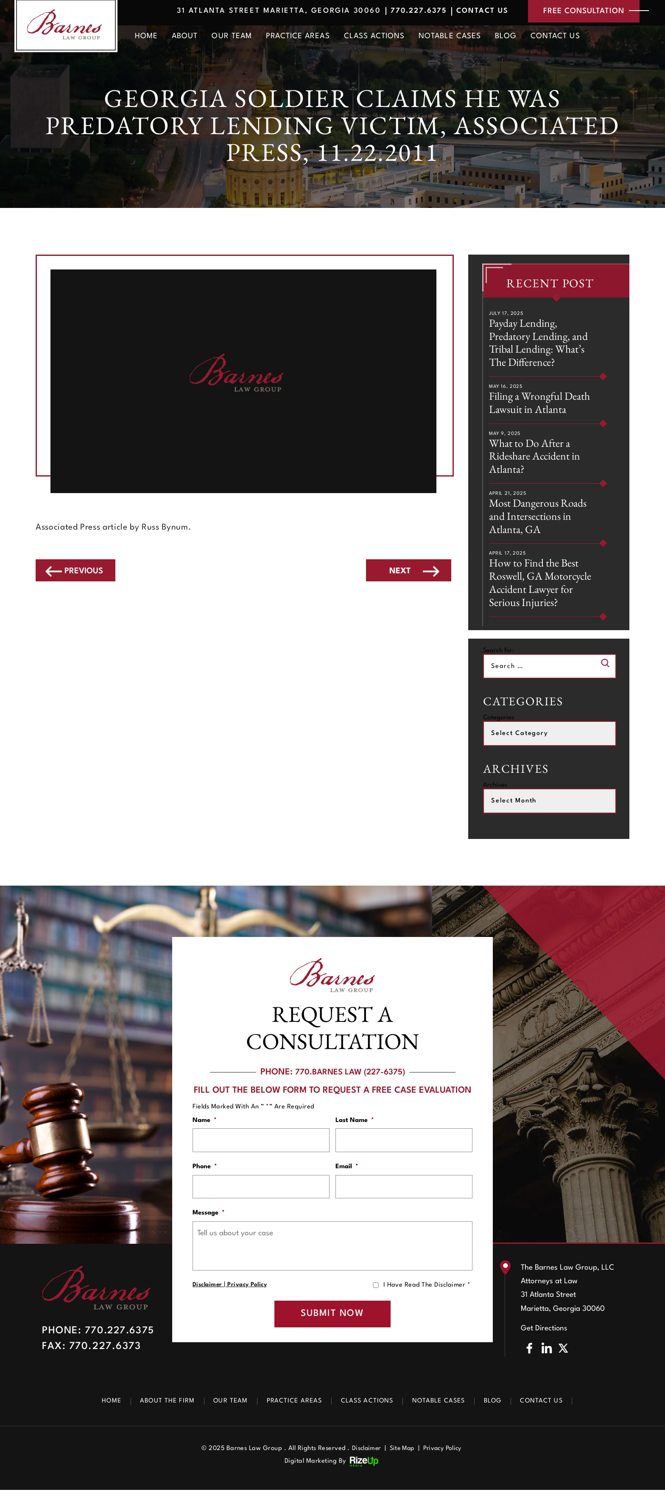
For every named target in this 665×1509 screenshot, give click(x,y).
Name (205, 1131)
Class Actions (374, 37)
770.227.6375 (405, 11)
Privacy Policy (248, 1301)
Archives (495, 796)
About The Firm (159, 1420)
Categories (498, 728)
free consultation (580, 12)
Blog (506, 37)
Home (146, 37)
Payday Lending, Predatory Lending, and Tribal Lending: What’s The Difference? (541, 344)
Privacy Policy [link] (444, 1467)
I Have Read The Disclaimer (426, 1301)
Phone (205, 1179)
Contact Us (472, 11)
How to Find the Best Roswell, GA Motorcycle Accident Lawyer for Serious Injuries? (542, 592)
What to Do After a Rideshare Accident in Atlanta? (538, 461)
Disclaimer (208, 1301)
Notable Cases (450, 37)
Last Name (354, 1131)
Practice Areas (298, 37)
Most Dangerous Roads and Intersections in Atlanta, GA (540, 523)
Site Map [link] (401, 1467)
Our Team (231, 37)
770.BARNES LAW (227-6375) (350, 1083)
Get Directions (544, 1347)
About (185, 37)
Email (346, 1179)
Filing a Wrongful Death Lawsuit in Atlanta (542, 406)
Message (209, 1228)
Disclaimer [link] (364, 1467)
